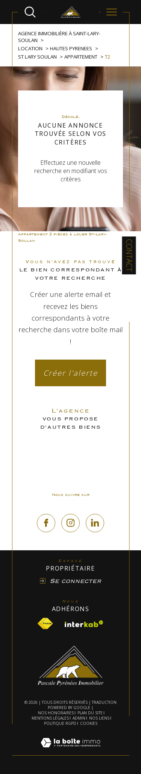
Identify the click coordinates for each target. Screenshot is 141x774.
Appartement (80, 56)
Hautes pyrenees (71, 48)
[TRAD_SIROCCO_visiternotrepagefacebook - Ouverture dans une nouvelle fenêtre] (46, 523)
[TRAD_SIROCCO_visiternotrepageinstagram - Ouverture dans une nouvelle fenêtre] (70, 523)
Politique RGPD (60, 723)
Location (30, 48)
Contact (129, 255)
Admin (79, 718)
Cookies (88, 723)
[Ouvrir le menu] (111, 12)
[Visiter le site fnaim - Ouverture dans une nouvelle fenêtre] (45, 623)
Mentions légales (50, 718)
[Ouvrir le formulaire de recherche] (30, 12)
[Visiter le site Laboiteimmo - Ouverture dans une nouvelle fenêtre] (70, 751)
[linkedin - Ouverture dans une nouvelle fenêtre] (95, 523)
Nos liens (99, 718)
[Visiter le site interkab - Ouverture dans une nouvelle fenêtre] (84, 623)
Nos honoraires (56, 712)
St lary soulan (37, 56)
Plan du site (90, 712)
